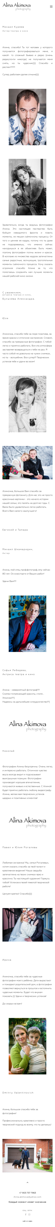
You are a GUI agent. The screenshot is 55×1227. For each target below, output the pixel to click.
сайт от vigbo (27, 1221)
